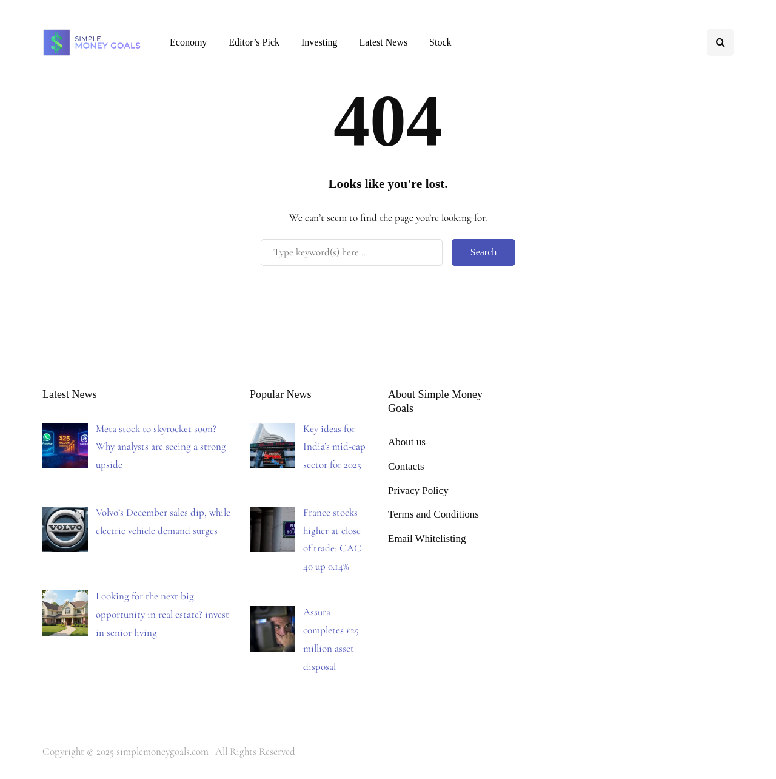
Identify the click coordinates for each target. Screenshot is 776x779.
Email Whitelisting (427, 538)
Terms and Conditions (433, 514)
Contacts (406, 466)
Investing (319, 42)
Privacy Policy (418, 490)
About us (407, 442)
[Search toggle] (720, 42)
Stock (440, 42)
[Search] (352, 252)
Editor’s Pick (254, 42)
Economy (188, 42)
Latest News (384, 42)
